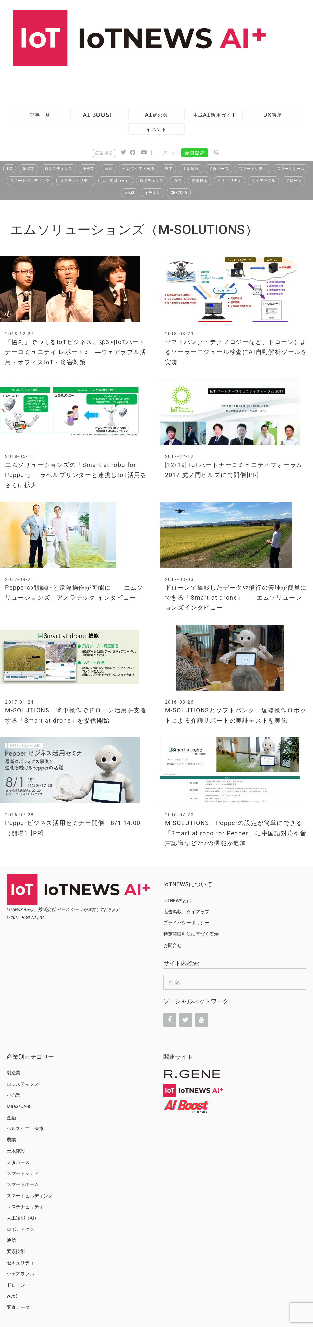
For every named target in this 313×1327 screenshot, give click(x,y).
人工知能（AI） (115, 180)
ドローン (293, 180)
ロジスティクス (58, 168)
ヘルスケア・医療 (138, 168)
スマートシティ (252, 168)
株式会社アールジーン (61, 909)
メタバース (219, 168)
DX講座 (273, 114)
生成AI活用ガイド (214, 114)
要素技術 (199, 180)
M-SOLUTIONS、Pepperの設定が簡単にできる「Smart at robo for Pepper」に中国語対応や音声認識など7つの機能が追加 (236, 832)
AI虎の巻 (156, 114)
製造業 (28, 168)
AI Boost (98, 114)
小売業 (88, 168)
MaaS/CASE (19, 1106)
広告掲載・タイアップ (186, 911)
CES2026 (179, 192)
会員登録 (194, 152)
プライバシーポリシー (186, 922)
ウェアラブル (263, 180)
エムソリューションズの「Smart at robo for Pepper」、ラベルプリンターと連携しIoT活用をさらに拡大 (76, 474)
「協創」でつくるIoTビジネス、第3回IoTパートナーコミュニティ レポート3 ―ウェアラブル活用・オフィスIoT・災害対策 (75, 352)
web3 (129, 192)
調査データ (18, 1307)
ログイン (167, 153)
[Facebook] (169, 1020)
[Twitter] (185, 1020)
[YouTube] (201, 1020)
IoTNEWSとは (177, 900)
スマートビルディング (30, 180)
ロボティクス (151, 180)
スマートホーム (290, 168)
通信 (177, 180)
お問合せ (172, 945)
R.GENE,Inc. (34, 917)
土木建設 (191, 168)
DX (9, 168)
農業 (168, 168)
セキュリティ (229, 180)
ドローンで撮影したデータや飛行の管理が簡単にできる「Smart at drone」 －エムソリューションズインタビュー (236, 597)
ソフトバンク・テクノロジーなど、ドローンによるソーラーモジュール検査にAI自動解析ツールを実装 (236, 352)
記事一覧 (40, 114)
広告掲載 (104, 153)
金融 (108, 168)
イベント (156, 129)
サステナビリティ (76, 180)
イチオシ (152, 192)
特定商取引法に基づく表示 (191, 934)
